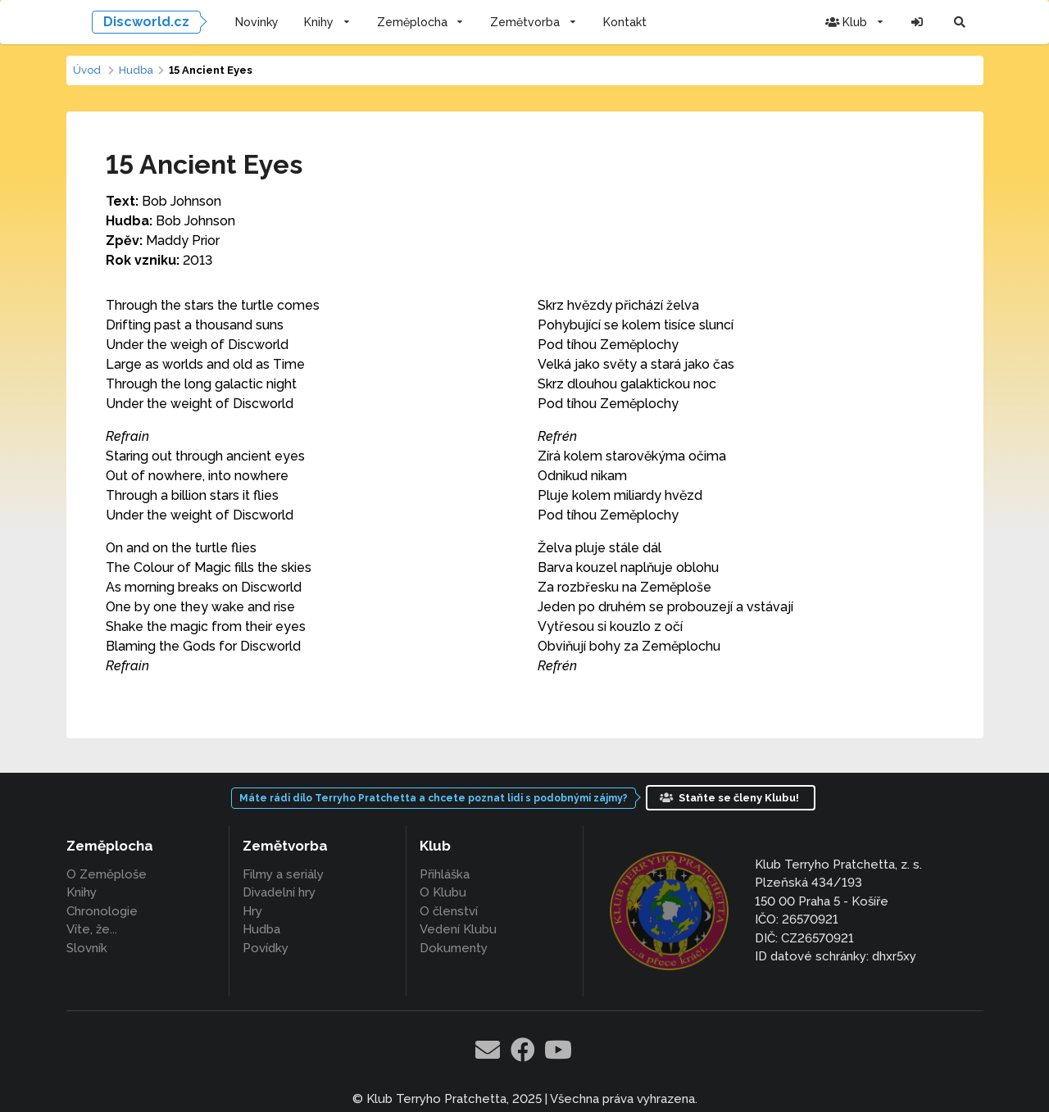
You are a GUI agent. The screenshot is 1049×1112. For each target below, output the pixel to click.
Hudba (136, 70)
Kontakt (625, 22)
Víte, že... (91, 929)
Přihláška (445, 875)
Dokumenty (454, 948)
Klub (854, 22)
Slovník (86, 948)
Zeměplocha (421, 22)
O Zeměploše (106, 875)
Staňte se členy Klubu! (729, 798)
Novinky (257, 22)
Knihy (327, 22)
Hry (252, 911)
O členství (449, 911)
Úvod (87, 70)
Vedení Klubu (458, 929)
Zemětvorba (533, 22)
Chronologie (102, 911)
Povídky (265, 948)
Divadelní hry (279, 892)
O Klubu (443, 892)
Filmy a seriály (283, 875)
